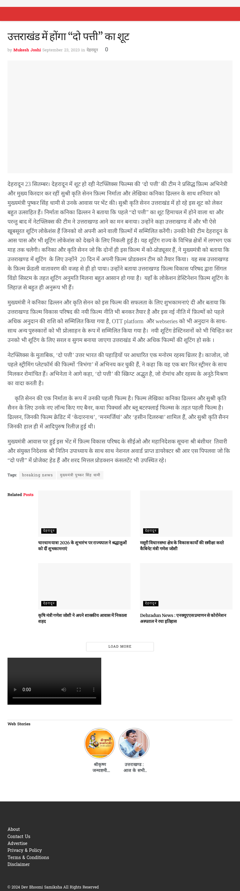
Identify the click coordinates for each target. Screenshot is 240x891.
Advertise (18, 844)
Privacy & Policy (25, 850)
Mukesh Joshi (27, 50)
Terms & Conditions (28, 858)
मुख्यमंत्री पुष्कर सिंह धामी (80, 475)
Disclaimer (19, 865)
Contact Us (19, 837)
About (14, 829)
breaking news (37, 475)
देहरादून (92, 50)
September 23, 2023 (61, 50)
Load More (120, 646)
